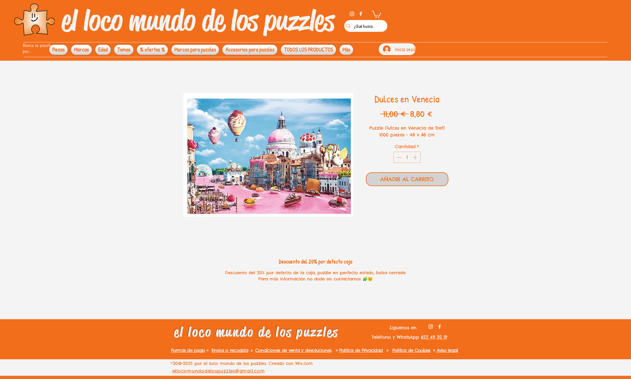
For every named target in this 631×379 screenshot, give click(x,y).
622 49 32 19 (434, 337)
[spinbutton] (407, 157)
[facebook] (361, 14)
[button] (376, 14)
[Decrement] (398, 157)
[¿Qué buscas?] (364, 26)
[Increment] (416, 157)
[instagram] (352, 14)
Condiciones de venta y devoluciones (293, 350)
